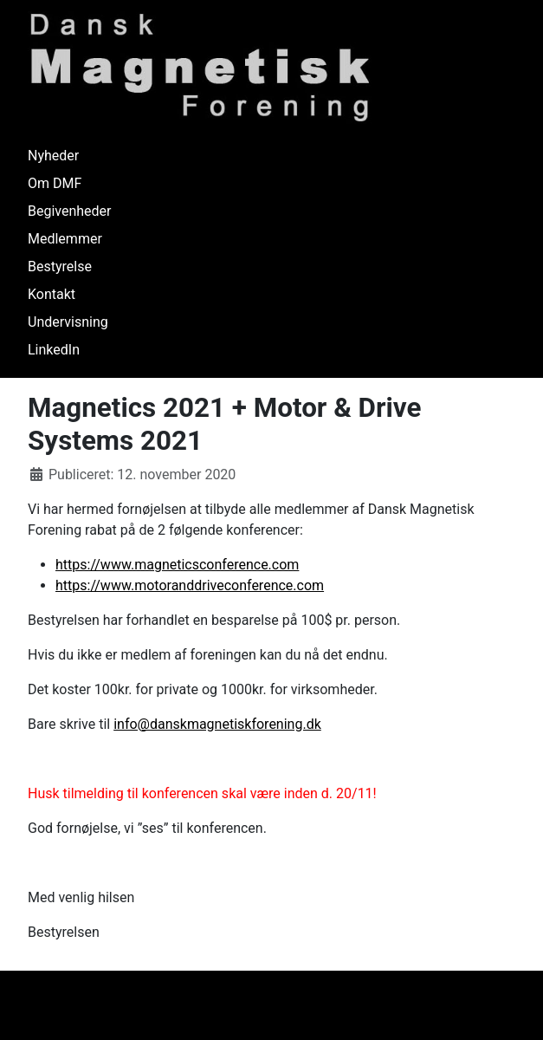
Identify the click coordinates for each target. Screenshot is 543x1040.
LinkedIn (54, 349)
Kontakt (51, 294)
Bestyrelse (60, 266)
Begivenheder (70, 211)
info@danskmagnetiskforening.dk (217, 724)
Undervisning (68, 322)
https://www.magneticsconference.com (177, 564)
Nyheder (53, 155)
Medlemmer (65, 239)
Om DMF (54, 183)
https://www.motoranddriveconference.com (189, 585)
